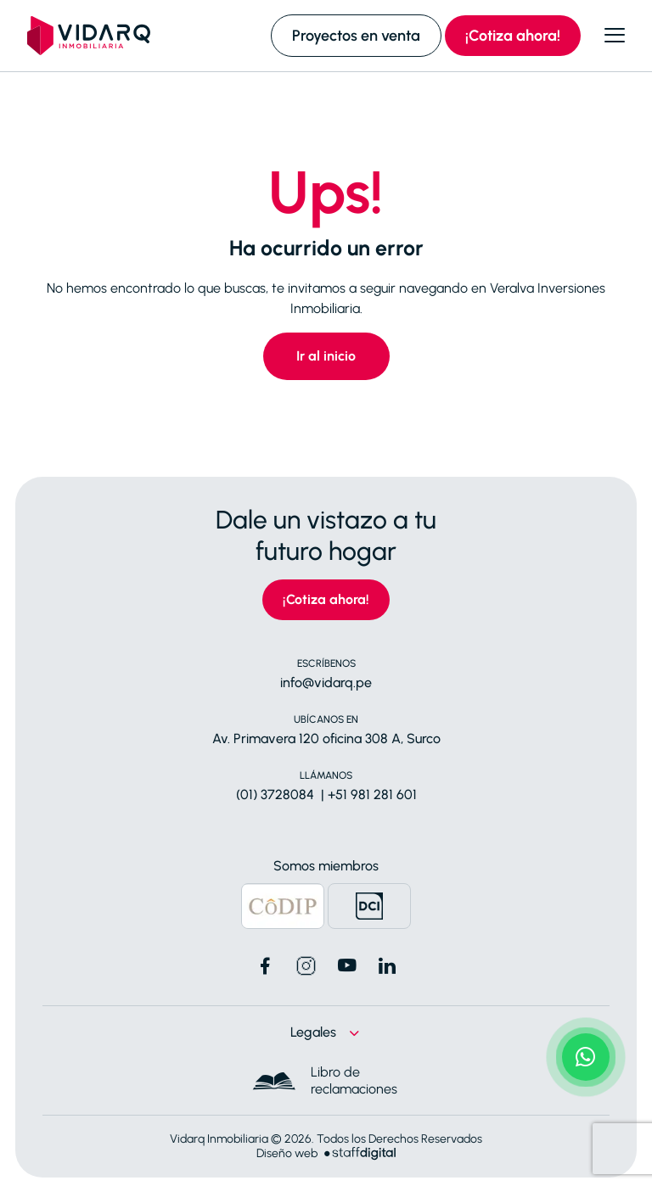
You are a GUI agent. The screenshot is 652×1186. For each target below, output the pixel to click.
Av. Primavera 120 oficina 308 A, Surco (326, 738)
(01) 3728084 (275, 794)
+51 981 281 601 (372, 794)
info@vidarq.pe (326, 682)
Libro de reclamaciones (354, 1080)
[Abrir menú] (614, 35)
